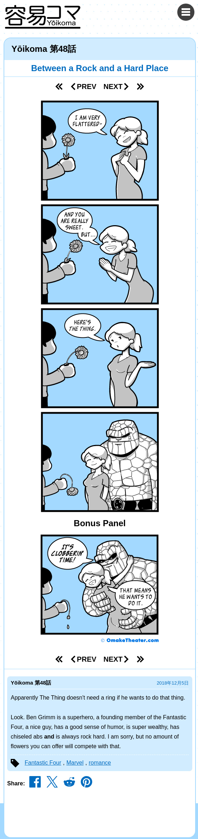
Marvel (75, 763)
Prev (83, 86)
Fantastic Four (43, 763)
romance (100, 763)
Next (117, 86)
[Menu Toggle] (185, 12)
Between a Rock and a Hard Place (99, 68)
